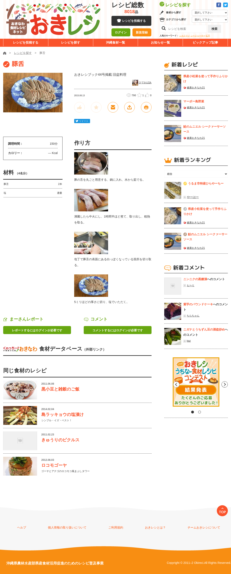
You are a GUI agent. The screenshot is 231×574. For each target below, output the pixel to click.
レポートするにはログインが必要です (37, 330)
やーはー (193, 197)
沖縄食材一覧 (115, 42)
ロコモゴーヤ (54, 465)
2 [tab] (199, 412)
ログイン (121, 32)
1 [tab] (192, 412)
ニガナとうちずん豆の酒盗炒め (204, 329)
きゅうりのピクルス (60, 440)
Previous (167, 383)
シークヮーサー (198, 35)
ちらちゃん (193, 315)
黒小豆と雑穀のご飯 (60, 389)
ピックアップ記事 (205, 42)
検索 (214, 28)
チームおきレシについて (204, 527)
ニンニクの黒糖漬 (195, 279)
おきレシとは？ (155, 527)
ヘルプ (21, 527)
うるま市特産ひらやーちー (206, 183)
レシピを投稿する (134, 21)
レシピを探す (70, 42)
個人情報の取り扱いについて (67, 527)
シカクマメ (184, 35)
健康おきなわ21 (196, 87)
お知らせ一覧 (160, 42)
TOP (222, 512)
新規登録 (142, 32)
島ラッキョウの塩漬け (62, 414)
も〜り (190, 285)
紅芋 (208, 35)
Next (224, 383)
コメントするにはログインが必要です (117, 330)
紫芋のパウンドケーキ (198, 304)
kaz (189, 340)
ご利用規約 (115, 527)
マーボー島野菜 (193, 101)
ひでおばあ (145, 82)
